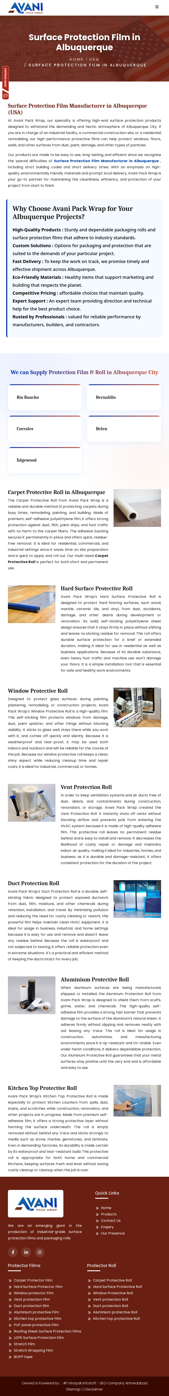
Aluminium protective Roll (115, 1312)
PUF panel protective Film (36, 1324)
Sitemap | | (75, 1389)
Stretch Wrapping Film (33, 1350)
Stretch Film (24, 1344)
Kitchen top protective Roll (116, 1318)
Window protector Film (34, 1293)
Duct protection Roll (110, 1305)
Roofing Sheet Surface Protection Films (47, 1331)
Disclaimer (94, 1389)
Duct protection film (31, 1305)
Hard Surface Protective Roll (117, 1286)
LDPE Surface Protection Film (39, 1337)
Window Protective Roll (113, 1293)
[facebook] (13, 1252)
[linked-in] (26, 1252)
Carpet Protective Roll (112, 1280)
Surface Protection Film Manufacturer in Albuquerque (106, 160)
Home (77, 59)
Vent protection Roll (110, 1299)
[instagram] (40, 1252)
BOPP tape (23, 1356)
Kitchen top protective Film (37, 1318)
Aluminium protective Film (36, 1312)
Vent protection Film (32, 1299)
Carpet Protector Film (33, 1280)
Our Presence (113, 1233)
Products (109, 1214)
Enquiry (107, 1226)
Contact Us (111, 1220)
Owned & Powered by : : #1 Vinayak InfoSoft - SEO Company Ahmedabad (84, 1383)
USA (94, 59)
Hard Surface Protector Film (38, 1286)
